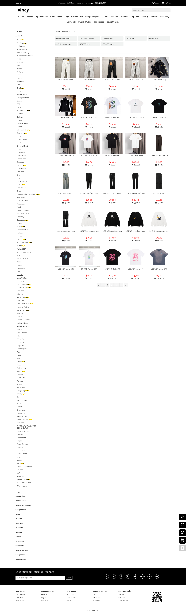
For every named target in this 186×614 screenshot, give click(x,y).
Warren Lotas (22, 486)
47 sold (159, 203)
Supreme (20, 423)
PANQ (21, 371)
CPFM (19, 143)
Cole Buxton (23, 130)
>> (116, 285)
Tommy (20, 434)
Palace (21, 362)
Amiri (19, 59)
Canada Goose (22, 123)
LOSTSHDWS (24, 288)
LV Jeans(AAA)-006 (66, 80)
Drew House (21, 168)
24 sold (112, 127)
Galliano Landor (23, 210)
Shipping (96, 598)
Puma (19, 365)
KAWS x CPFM (22, 259)
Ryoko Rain (21, 378)
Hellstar (20, 233)
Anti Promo (21, 46)
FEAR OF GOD (22, 201)
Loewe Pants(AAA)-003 (136, 193)
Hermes (20, 236)
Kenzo (19, 265)
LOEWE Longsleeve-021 (112, 231)
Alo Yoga (22, 43)
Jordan (21, 246)
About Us (70, 594)
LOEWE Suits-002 (66, 117)
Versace (20, 470)
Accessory (164, 17)
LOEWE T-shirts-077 (135, 269)
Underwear (21, 450)
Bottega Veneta (23, 98)
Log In (43, 598)
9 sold (158, 89)
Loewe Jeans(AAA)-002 (66, 193)
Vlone (19, 457)
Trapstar (20, 441)
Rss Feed (122, 598)
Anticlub (20, 62)
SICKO (19, 407)
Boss (19, 85)
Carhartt (20, 117)
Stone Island (21, 410)
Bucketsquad (24, 111)
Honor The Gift (22, 230)
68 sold (136, 241)
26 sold (136, 127)
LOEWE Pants (107, 38)
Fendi (19, 207)
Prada (19, 355)
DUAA (21, 185)
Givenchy (20, 217)
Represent (21, 387)
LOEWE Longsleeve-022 (89, 231)
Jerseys (154, 17)
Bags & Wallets (84, 22)
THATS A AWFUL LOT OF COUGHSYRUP (26, 427)
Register (44, 594)
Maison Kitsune (23, 323)
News (69, 601)
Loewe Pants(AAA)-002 (159, 193)
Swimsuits (71, 22)
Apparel (30, 17)
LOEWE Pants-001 (136, 80)
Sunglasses (99, 22)
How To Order (21, 601)
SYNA (19, 397)
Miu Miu (20, 294)
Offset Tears (21, 339)
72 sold (112, 241)
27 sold (136, 89)
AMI (18, 65)
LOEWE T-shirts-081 (136, 155)
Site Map (121, 594)
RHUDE (20, 384)
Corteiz (19, 136)
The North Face (23, 431)
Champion (21, 152)
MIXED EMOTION (25, 304)
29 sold (112, 165)
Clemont (22, 133)
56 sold (66, 241)
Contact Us (71, 598)
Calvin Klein (21, 156)
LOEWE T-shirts (108, 44)
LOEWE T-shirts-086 (136, 117)
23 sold (89, 127)
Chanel (19, 149)
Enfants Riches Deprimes (28, 194)
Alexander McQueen (25, 56)
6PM (20, 40)
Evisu (19, 191)
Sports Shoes (42, 17)
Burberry (20, 91)
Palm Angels (21, 349)
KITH (19, 255)
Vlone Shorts (22, 454)
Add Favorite (123, 601)
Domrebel (21, 172)
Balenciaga (21, 82)
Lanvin (19, 271)
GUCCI (19, 223)
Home (58, 31)
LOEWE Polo (130, 38)
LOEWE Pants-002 (112, 80)
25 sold (89, 165)
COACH (20, 114)
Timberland (21, 438)
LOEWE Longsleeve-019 (158, 231)
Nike (18, 336)
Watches (124, 17)
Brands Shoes (56, 17)
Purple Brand (22, 346)
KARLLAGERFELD (24, 252)
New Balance (22, 333)
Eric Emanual (22, 188)
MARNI (19, 317)
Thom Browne (22, 444)
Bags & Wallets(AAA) (74, 17)
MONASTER (23, 310)
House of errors (24, 243)
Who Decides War (24, 483)
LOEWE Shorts (84, 44)
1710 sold (159, 278)
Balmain (20, 101)
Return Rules (20, 594)
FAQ (94, 594)
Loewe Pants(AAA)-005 (89, 193)
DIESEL (21, 165)
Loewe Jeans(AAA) (62, 38)
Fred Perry (21, 197)
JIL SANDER (21, 249)
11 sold (66, 89)
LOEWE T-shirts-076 (159, 269)
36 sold (112, 203)
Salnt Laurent (22, 416)
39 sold (89, 203)
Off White (20, 342)
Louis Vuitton (22, 278)
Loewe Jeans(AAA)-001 (66, 231)
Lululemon (21, 268)
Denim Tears (21, 159)
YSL (18, 489)
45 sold (159, 165)
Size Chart (19, 598)
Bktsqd (19, 78)
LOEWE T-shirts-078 (112, 269)
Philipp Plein (21, 368)
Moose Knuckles (23, 320)
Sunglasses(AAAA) (93, 17)
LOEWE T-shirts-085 (159, 117)
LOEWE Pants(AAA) (86, 38)
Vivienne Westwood (24, 467)
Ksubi (19, 262)
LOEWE (74, 31)
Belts (106, 17)
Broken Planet (22, 94)
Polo (18, 352)
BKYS (21, 88)
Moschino (20, 300)
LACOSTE (20, 281)
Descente (20, 162)
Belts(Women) (113, 22)
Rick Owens (21, 375)
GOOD (21, 226)
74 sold (89, 241)
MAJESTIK (23, 297)
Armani (19, 69)
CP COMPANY (22, 139)
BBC (18, 104)
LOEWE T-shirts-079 (89, 269)
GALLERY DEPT (23, 214)
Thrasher (20, 447)
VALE (21, 463)
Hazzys (21, 239)
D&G (18, 178)
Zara (18, 492)
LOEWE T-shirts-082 (112, 155)
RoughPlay (23, 391)
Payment (96, 601)
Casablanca (21, 120)
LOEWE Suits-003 (159, 80)
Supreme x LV (22, 413)
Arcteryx (20, 72)
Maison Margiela (23, 326)
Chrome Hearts (23, 146)
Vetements (21, 476)
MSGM (19, 329)
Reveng (20, 381)
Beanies (114, 17)
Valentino (20, 460)
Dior (18, 175)
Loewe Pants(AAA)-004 (112, 193)
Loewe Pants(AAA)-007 (159, 155)
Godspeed (23, 220)
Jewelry (145, 17)
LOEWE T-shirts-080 (66, 269)
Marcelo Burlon (23, 307)
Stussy (21, 394)
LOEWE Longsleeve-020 (135, 231)
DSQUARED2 (22, 181)
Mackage (20, 291)
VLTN (19, 473)
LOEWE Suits (153, 38)
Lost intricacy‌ (24, 284)
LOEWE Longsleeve (63, 44)
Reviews (20, 17)
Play (18, 358)
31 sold (112, 89)
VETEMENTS (23, 479)
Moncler (20, 313)
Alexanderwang (23, 53)
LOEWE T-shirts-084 (66, 155)
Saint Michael (22, 400)
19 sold (89, 89)
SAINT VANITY (24, 420)
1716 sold (112, 278)
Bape (19, 107)
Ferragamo (21, 204)
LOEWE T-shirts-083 (89, 155)
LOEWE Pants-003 (89, 80)
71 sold (66, 278)
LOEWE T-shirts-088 (89, 117)
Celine (19, 127)
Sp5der (19, 403)
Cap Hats (135, 17)
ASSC (19, 75)
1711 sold (135, 278)
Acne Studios (22, 49)
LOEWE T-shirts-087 (112, 117)
